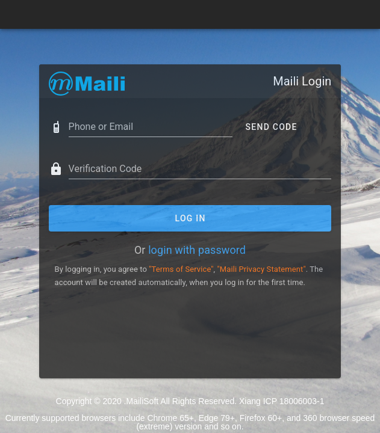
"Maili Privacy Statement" (261, 269)
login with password (197, 250)
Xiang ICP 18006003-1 (281, 401)
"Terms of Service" (181, 269)
